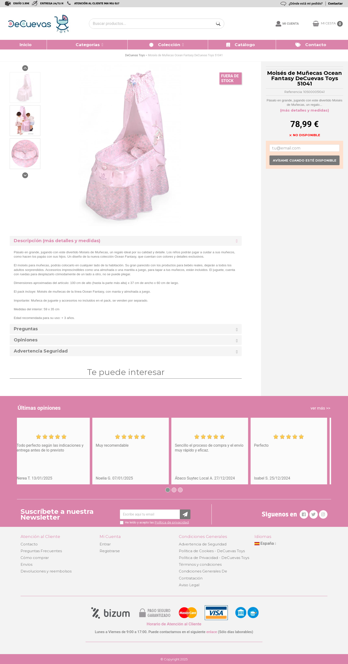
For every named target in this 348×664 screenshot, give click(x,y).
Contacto (29, 544)
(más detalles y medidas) (304, 110)
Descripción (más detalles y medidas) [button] (57, 240)
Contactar (335, 3)
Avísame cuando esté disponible (304, 160)
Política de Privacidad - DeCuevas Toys (214, 557)
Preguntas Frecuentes (41, 551)
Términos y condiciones (200, 564)
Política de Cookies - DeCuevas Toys (212, 551)
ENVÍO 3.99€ (21, 3)
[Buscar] (218, 23)
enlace (211, 632)
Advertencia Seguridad (41, 351)
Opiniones (25, 340)
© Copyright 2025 (174, 659)
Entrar (105, 544)
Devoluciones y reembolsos (46, 571)
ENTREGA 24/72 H (51, 3)
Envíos (26, 564)
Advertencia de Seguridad (202, 544)
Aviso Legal (189, 585)
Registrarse (110, 551)
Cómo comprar (35, 557)
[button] (87, 44)
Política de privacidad (172, 522)
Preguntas (26, 329)
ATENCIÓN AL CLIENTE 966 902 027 (96, 3)
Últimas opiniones (39, 408)
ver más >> (320, 408)
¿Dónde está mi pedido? (306, 3)
